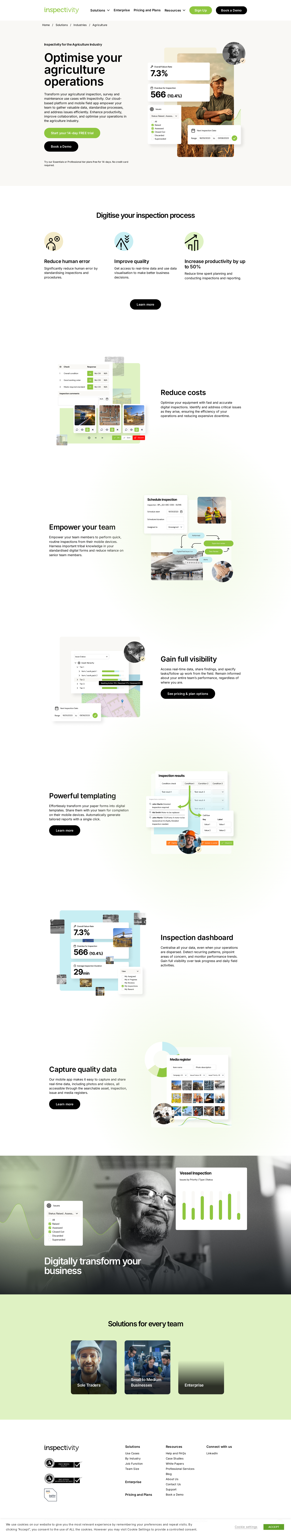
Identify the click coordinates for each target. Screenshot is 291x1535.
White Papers (175, 1463)
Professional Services (180, 1468)
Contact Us (173, 1484)
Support (171, 1489)
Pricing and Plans (147, 10)
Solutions (100, 10)
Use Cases (132, 1453)
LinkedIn (212, 1453)
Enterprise (122, 10)
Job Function (134, 1463)
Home (46, 25)
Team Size (132, 1468)
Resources (175, 10)
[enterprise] (201, 1367)
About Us (172, 1479)
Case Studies (174, 1458)
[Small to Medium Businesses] (147, 1367)
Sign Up (201, 10)
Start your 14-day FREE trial (72, 133)
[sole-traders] (94, 1367)
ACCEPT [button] (273, 1526)
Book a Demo (231, 10)
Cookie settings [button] (246, 1527)
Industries (80, 25)
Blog (169, 1474)
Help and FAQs (176, 1453)
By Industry (133, 1458)
